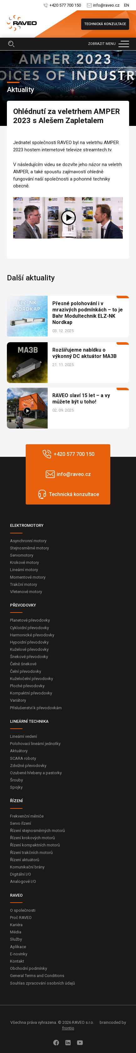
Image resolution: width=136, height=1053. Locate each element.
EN (126, 5)
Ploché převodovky (27, 685)
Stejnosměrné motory (29, 548)
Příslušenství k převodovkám (36, 707)
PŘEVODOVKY (23, 605)
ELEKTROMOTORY (27, 525)
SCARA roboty (23, 758)
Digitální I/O (20, 874)
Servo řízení (20, 823)
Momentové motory (27, 577)
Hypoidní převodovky (29, 642)
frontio (68, 1028)
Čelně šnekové (23, 664)
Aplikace (18, 946)
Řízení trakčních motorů (31, 852)
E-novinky (18, 954)
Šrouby (16, 780)
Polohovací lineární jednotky (35, 743)
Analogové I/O (23, 881)
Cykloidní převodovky (29, 627)
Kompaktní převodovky (31, 693)
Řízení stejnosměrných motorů (37, 830)
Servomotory (21, 555)
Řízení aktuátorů (24, 859)
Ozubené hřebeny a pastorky (36, 772)
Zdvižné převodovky (28, 765)
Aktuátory (19, 750)
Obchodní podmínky (28, 968)
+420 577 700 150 (65, 5)
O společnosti (22, 910)
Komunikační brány (27, 867)
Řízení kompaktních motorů (35, 845)
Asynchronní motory (28, 540)
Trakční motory (23, 584)
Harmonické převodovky (32, 635)
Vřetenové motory (26, 591)
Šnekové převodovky (29, 656)
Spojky (16, 787)
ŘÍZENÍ (16, 800)
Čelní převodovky (25, 671)
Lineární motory (24, 569)
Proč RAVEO (21, 917)
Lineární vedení (23, 736)
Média (15, 932)
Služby (16, 939)
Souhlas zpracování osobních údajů (42, 983)
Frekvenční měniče (27, 816)
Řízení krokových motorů (32, 837)
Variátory (18, 700)
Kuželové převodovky (29, 649)
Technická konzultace (105, 24)
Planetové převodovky (30, 620)
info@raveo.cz (106, 5)
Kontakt (17, 961)
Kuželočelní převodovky (31, 678)
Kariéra (16, 924)
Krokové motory (24, 562)
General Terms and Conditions (37, 975)
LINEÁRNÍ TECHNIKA (29, 721)
